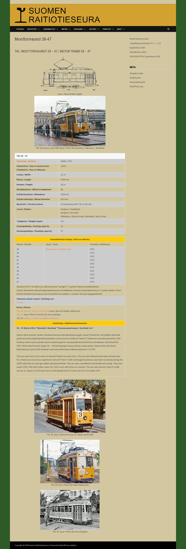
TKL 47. (20, 314)
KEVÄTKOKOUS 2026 (139, 39)
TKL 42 (20, 302)
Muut (119, 29)
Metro (64, 29)
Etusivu (20, 29)
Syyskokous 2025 (137, 47)
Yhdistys (107, 29)
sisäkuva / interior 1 (32, 318)
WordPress (64, 545)
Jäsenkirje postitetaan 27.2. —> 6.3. (145, 43)
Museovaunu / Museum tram (58, 249)
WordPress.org (136, 86)
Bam (74, 545)
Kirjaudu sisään (136, 73)
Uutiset (92, 29)
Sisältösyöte (135, 77)
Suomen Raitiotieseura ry (39, 545)
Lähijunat (78, 29)
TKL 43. (27, 311)
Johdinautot (49, 29)
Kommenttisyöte (137, 82)
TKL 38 (20, 311)
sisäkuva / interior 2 (50, 318)
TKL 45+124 (44, 311)
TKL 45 (35, 311)
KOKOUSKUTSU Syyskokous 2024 (145, 56)
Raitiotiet (32, 29)
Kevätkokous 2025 (138, 52)
